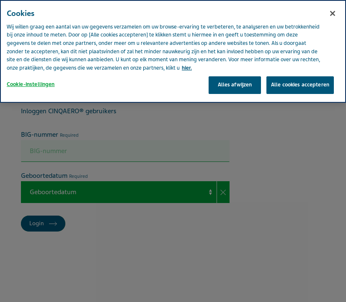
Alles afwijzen (235, 70)
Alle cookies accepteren (300, 70)
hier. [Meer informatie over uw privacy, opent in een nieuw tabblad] (187, 53)
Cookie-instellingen (30, 69)
